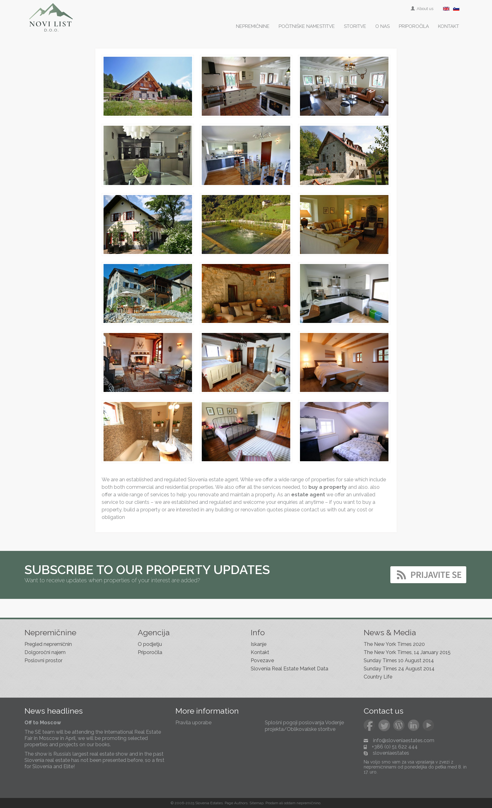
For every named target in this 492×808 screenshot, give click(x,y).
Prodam (271, 803)
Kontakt (448, 26)
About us (422, 8)
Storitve (355, 26)
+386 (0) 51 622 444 (395, 747)
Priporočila (414, 26)
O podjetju (150, 644)
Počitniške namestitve (307, 26)
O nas (382, 26)
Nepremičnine (253, 26)
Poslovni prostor (43, 660)
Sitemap (256, 803)
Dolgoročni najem (45, 652)
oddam (290, 803)
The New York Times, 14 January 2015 (407, 652)
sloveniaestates (391, 753)
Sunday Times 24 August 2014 (399, 669)
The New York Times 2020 (394, 644)
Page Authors (236, 803)
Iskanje (258, 644)
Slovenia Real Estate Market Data (289, 669)
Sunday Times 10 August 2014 (399, 660)
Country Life (378, 677)
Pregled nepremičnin (48, 644)
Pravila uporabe (193, 723)
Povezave (262, 660)
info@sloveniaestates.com (403, 740)
